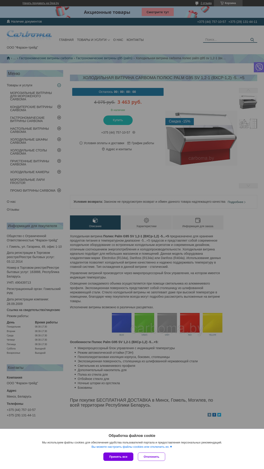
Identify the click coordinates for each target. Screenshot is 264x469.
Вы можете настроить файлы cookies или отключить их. (130, 446)
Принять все (118, 456)
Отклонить (151, 456)
